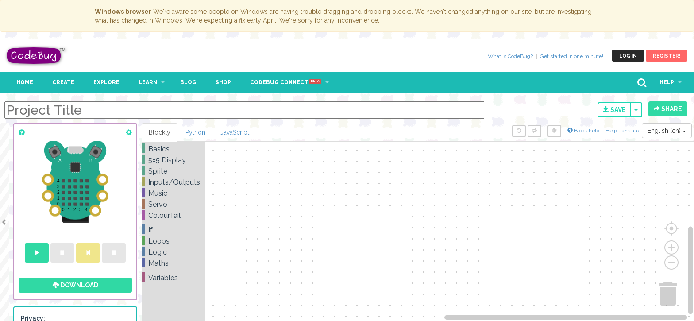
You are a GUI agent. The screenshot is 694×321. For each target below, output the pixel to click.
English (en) (667, 130)
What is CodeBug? (510, 56)
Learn (148, 82)
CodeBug (36, 55)
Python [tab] (195, 132)
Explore (106, 82)
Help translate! (623, 131)
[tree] (173, 213)
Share (668, 108)
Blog (188, 82)
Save (614, 109)
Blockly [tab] (159, 132)
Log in (628, 56)
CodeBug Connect (285, 82)
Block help (583, 131)
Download (75, 285)
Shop (223, 82)
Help (666, 82)
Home (24, 82)
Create (63, 82)
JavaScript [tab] (234, 132)
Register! (666, 56)
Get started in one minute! (571, 56)
